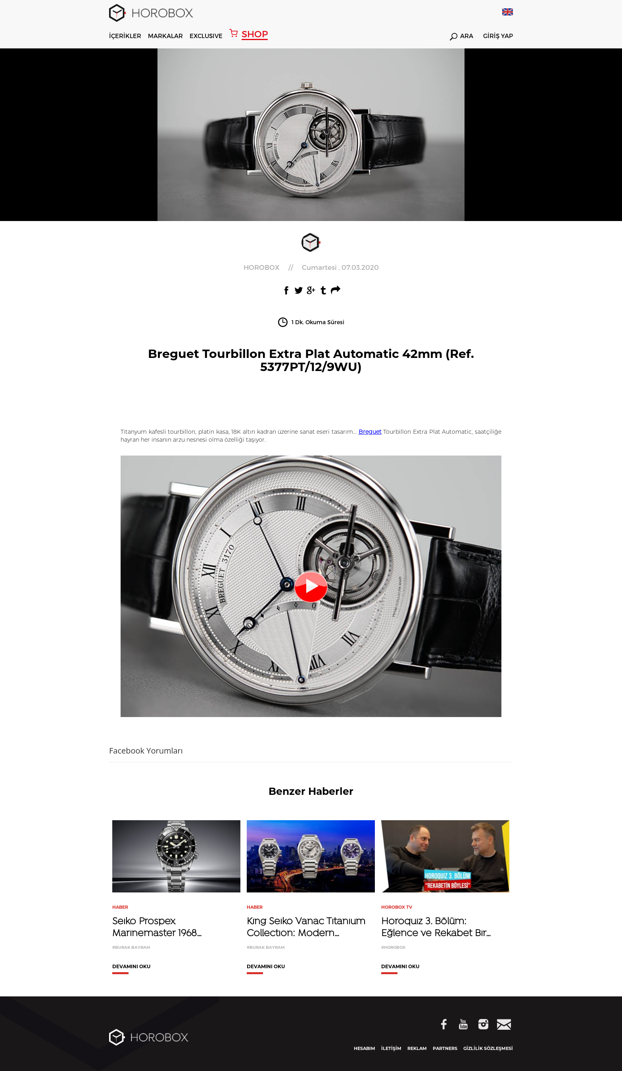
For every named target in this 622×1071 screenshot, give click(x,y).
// (311, 267)
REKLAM (417, 1048)
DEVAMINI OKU (131, 966)
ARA (461, 36)
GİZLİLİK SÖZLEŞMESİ (488, 1048)
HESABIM (364, 1048)
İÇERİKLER (125, 35)
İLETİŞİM (391, 1048)
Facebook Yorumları (146, 750)
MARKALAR (165, 35)
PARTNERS (445, 1048)
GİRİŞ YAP (498, 36)
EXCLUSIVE (206, 35)
